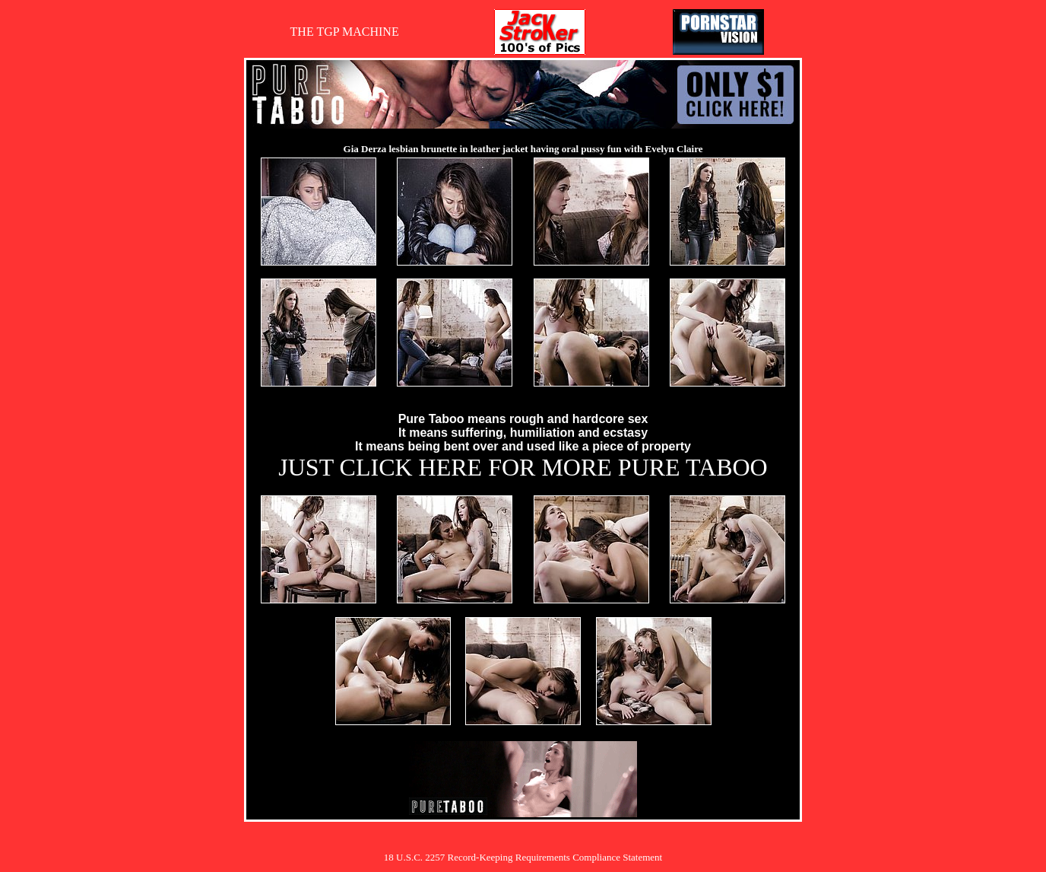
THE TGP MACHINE (344, 31)
